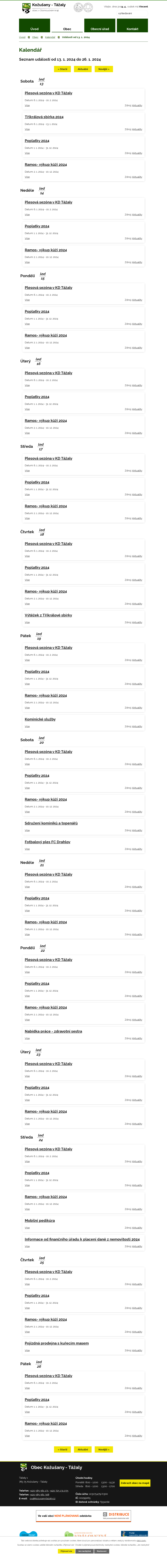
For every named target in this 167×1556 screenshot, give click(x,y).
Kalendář (50, 37)
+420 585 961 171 (39, 1490)
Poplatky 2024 (37, 141)
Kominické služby (40, 719)
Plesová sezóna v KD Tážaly (48, 93)
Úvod (34, 29)
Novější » (104, 69)
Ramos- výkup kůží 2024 (46, 164)
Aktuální (83, 69)
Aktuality (137, 105)
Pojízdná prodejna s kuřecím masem (57, 1343)
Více (27, 105)
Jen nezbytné (84, 1551)
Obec (67, 29)
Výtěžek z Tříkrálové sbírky (48, 615)
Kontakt (132, 29)
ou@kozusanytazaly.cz (42, 1498)
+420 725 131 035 (59, 1490)
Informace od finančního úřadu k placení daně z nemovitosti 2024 (82, 1239)
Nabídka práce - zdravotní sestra (53, 1031)
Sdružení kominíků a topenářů (51, 823)
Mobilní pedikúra (40, 1220)
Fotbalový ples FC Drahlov (47, 842)
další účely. (141, 1541)
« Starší (62, 69)
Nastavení (101, 1551)
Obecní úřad (100, 29)
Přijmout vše (66, 1551)
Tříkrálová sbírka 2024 (44, 117)
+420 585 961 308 (39, 1494)
